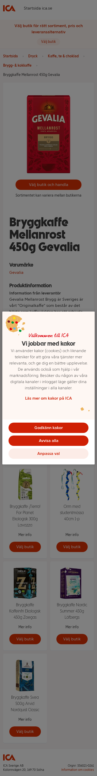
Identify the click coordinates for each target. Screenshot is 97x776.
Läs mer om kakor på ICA (48, 398)
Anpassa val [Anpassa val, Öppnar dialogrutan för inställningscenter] (48, 453)
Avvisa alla (48, 440)
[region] (48, 388)
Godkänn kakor (48, 427)
